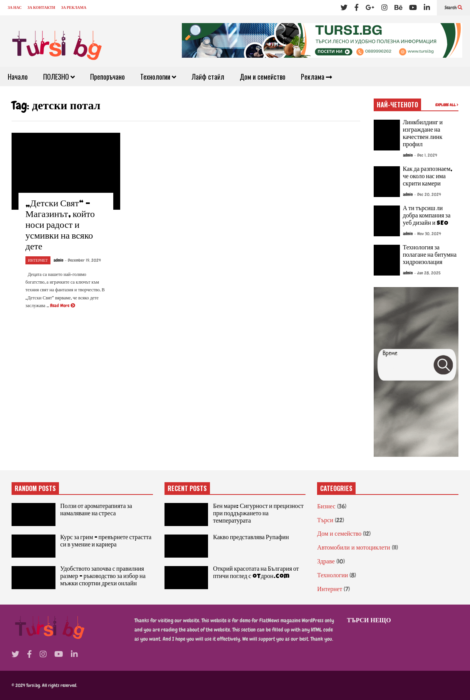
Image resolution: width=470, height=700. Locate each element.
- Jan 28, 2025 (427, 273)
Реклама (316, 77)
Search (453, 8)
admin (58, 260)
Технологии (158, 77)
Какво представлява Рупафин (251, 538)
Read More (62, 305)
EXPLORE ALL (446, 104)
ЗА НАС (15, 7)
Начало (18, 77)
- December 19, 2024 (83, 260)
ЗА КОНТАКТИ (41, 7)
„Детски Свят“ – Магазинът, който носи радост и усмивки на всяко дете (60, 226)
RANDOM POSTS (35, 488)
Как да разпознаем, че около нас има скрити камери (428, 177)
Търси (325, 520)
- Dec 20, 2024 (427, 194)
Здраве (325, 561)
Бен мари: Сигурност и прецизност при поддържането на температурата (258, 514)
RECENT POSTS (187, 488)
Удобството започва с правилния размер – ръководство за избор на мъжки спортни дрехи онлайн (102, 576)
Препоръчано (107, 77)
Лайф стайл (207, 77)
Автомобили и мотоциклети (353, 547)
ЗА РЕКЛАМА (73, 7)
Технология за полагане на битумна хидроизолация (430, 255)
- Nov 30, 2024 (427, 233)
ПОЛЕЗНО (59, 77)
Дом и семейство (262, 77)
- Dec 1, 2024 (425, 155)
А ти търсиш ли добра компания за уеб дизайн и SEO (427, 216)
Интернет (38, 260)
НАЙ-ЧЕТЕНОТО (397, 104)
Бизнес (326, 506)
